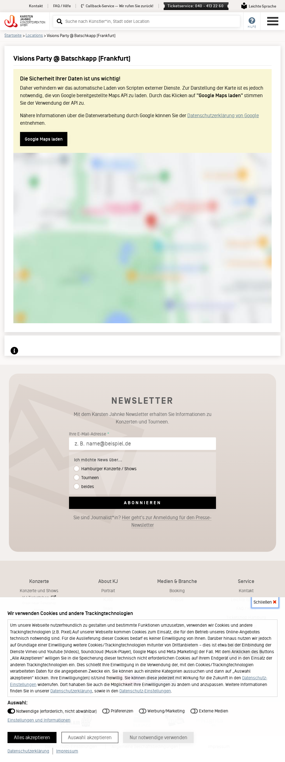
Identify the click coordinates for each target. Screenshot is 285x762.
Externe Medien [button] (209, 710)
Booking (177, 590)
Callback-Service (117, 6)
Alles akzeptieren (32, 737)
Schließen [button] (265, 601)
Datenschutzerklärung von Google (223, 115)
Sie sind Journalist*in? (142, 521)
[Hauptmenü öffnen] (272, 21)
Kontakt (36, 6)
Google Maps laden (44, 139)
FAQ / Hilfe (62, 6)
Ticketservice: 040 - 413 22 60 (195, 6)
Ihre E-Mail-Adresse (87, 434)
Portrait (108, 590)
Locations (34, 35)
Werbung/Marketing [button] (162, 710)
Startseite (13, 35)
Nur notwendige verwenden (159, 737)
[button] (58, 21)
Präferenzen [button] (117, 710)
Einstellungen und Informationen (39, 719)
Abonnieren (142, 502)
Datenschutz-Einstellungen (145, 690)
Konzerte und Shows (39, 590)
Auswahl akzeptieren (90, 737)
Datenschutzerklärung (71, 690)
